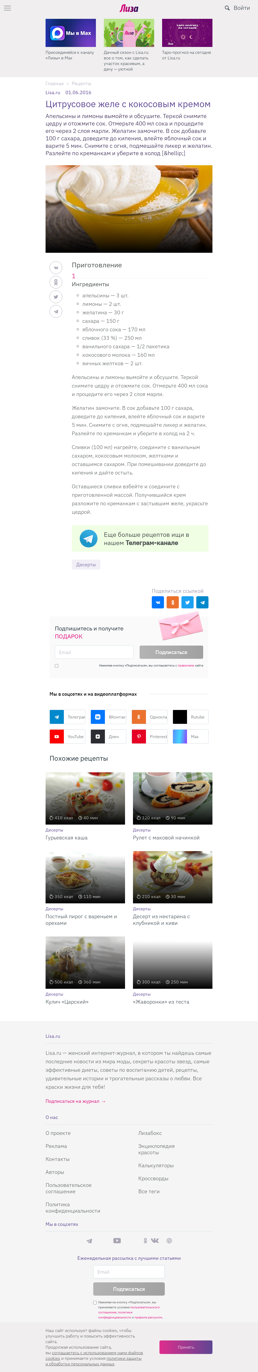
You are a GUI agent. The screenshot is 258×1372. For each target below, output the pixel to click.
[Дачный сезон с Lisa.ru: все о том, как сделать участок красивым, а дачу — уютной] (187, 33)
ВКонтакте (108, 717)
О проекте (58, 1132)
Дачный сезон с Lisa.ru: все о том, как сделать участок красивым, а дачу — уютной (184, 61)
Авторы (55, 1171)
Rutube (188, 717)
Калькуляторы (156, 1165)
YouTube (67, 736)
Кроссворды (153, 1178)
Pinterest (149, 736)
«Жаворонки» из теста (161, 1001)
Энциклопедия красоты (156, 1149)
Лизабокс (150, 1132)
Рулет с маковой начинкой (166, 837)
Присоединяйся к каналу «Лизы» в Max (128, 55)
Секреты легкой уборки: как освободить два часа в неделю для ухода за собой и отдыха (70, 61)
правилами (186, 665)
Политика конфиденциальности (73, 1207)
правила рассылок (148, 1317)
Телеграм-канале (152, 542)
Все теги (149, 1191)
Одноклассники (149, 717)
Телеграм (67, 717)
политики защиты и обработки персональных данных (93, 1361)
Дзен (105, 736)
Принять (186, 1347)
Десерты (86, 564)
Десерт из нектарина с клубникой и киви (161, 919)
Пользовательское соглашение (69, 1188)
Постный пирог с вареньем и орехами (81, 919)
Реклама (56, 1145)
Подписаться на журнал (72, 1101)
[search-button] (227, 8)
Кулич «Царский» (67, 1001)
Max (186, 736)
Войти (242, 7)
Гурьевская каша (67, 837)
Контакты (58, 1158)
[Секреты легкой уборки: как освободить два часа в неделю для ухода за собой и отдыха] (71, 33)
